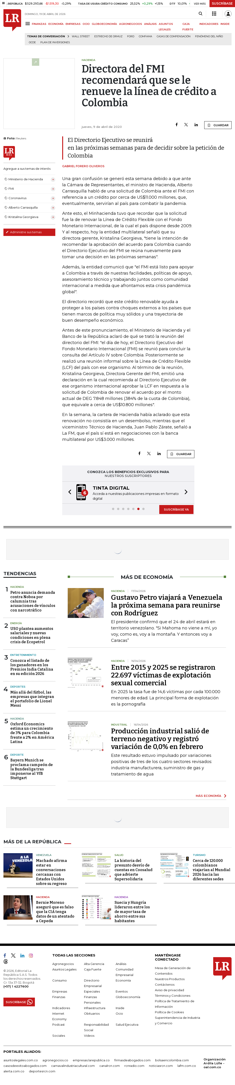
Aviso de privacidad (169, 990)
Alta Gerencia (94, 964)
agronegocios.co (55, 1060)
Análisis (121, 964)
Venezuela (43, 855)
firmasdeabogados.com (132, 1060)
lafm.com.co (186, 1066)
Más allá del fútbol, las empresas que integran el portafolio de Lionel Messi (32, 699)
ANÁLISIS (150, 24)
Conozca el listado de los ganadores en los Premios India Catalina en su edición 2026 (31, 667)
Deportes (17, 686)
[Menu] (28, 23)
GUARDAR (218, 125)
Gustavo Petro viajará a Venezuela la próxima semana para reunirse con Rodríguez (166, 605)
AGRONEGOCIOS (130, 24)
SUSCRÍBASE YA (176, 509)
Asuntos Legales (64, 969)
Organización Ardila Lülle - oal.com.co (215, 1063)
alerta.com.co (13, 1071)
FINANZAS (39, 24)
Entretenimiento (23, 655)
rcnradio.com (134, 1066)
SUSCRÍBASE (222, 3)
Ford (130, 36)
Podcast (58, 1024)
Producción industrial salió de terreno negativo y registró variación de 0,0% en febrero (160, 739)
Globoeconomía (128, 997)
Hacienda (17, 586)
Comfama (145, 36)
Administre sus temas (24, 232)
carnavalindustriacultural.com (73, 1066)
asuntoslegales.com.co (20, 1060)
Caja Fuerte (92, 969)
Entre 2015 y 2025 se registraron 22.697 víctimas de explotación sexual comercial (163, 675)
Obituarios (92, 1013)
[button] (68, 492)
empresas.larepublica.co (91, 1060)
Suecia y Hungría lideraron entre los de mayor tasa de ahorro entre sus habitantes (132, 911)
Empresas (59, 991)
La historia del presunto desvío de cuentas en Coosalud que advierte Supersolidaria (133, 869)
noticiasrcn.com (161, 1066)
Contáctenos (164, 984)
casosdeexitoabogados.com (25, 1066)
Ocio (119, 1013)
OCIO (86, 24)
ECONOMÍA (56, 24)
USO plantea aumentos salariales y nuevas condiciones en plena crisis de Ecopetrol (31, 635)
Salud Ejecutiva (127, 1024)
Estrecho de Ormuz (108, 36)
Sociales (58, 1035)
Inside (120, 1008)
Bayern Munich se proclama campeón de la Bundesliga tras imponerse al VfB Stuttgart (31, 769)
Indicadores (61, 1008)
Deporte (17, 754)
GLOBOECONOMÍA (104, 24)
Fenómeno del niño (209, 36)
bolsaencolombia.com (172, 1060)
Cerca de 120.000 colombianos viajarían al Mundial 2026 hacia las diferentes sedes (211, 869)
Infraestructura (94, 1008)
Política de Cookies (169, 1012)
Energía (16, 623)
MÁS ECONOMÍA (208, 796)
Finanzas (58, 997)
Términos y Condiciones (172, 995)
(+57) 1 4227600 (15, 986)
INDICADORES (208, 24)
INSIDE (225, 24)
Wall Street (81, 36)
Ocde (32, 42)
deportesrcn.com (42, 1071)
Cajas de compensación (173, 36)
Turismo (199, 855)
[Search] (200, 13)
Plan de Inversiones (55, 42)
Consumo (59, 980)
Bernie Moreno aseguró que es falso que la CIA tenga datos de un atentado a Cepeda (55, 911)
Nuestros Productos (170, 979)
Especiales (92, 991)
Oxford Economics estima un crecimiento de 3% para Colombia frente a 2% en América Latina (32, 733)
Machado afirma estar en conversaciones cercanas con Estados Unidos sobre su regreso (51, 872)
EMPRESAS (73, 24)
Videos (89, 1035)
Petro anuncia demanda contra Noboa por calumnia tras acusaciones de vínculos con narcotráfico (32, 601)
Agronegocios (63, 964)
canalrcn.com (109, 1066)
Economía (123, 980)
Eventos (122, 991)
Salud (119, 855)
